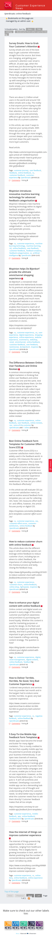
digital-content (32, 659)
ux (36, 332)
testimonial (14, 347)
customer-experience (25, 243)
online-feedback (24, 173)
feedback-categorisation (19, 253)
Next (30, 895)
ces (36, 521)
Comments (16, 180)
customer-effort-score (18, 523)
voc (10, 425)
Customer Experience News (30, 7)
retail (11, 342)
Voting (9, 32)
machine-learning (33, 246)
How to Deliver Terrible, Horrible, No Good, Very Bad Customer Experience (24, 681)
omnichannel (20, 342)
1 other (26, 427)
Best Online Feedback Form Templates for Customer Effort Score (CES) (25, 444)
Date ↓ (30, 29)
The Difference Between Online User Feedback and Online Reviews (25, 366)
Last (38, 895)
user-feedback (35, 170)
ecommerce (24, 339)
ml (10, 248)
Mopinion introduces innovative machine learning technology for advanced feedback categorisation (24, 195)
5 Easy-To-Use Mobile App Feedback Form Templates (23, 736)
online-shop (14, 587)
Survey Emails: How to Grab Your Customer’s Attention (23, 45)
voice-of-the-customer (22, 425)
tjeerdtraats (26, 177)
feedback (13, 173)
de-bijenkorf (25, 347)
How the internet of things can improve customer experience (25, 833)
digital (37, 657)
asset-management (17, 659)
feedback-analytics (33, 250)
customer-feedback (17, 175)
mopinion (35, 347)
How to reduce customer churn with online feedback (25, 543)
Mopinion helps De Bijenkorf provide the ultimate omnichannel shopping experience (24, 273)
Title (39, 29)
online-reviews (36, 423)
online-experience (26, 337)
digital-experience (26, 335)
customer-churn (15, 584)
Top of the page (12, 891)
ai (30, 253)
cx (33, 173)
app (19, 816)
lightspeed (24, 587)
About (17, 933)
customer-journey (21, 170)
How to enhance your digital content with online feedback (24, 604)
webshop (33, 339)
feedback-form (15, 818)
